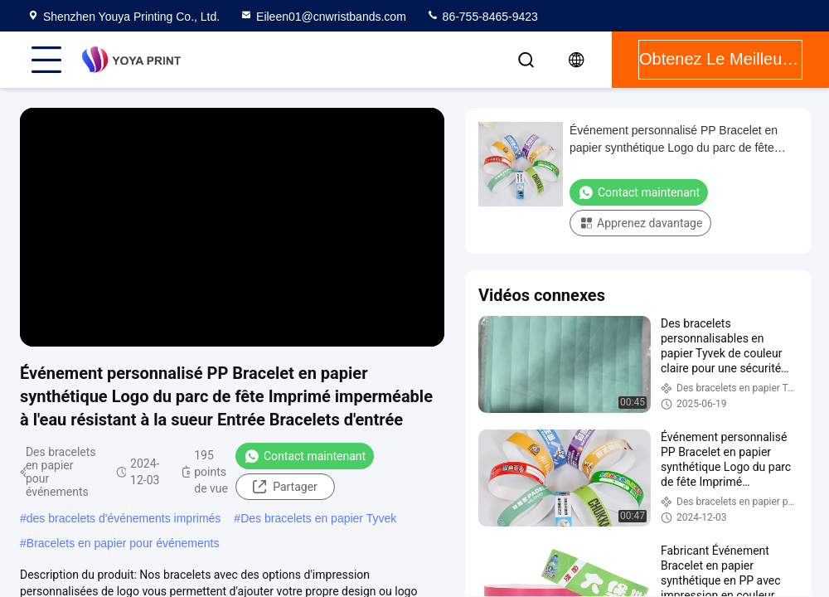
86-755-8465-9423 (482, 16)
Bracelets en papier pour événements (123, 543)
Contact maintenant (305, 456)
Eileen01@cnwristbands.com (323, 16)
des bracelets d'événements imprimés (124, 518)
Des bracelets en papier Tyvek (318, 518)
